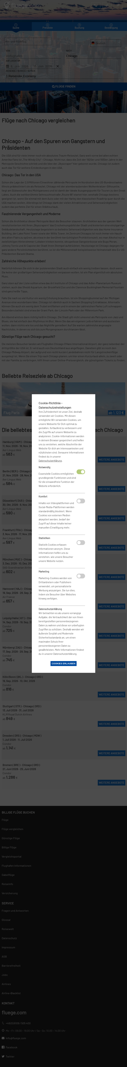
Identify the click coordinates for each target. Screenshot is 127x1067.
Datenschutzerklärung (50, 460)
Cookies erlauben (63, 663)
